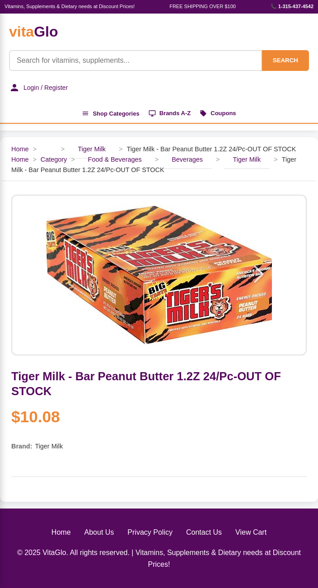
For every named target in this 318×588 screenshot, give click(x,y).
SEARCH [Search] (285, 60)
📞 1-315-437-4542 (292, 6)
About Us (99, 532)
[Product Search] (135, 60)
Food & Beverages (115, 159)
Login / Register (38, 87)
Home (19, 149)
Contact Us (204, 532)
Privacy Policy (150, 532)
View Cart (251, 532)
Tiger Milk (92, 149)
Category (54, 159)
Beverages (187, 159)
